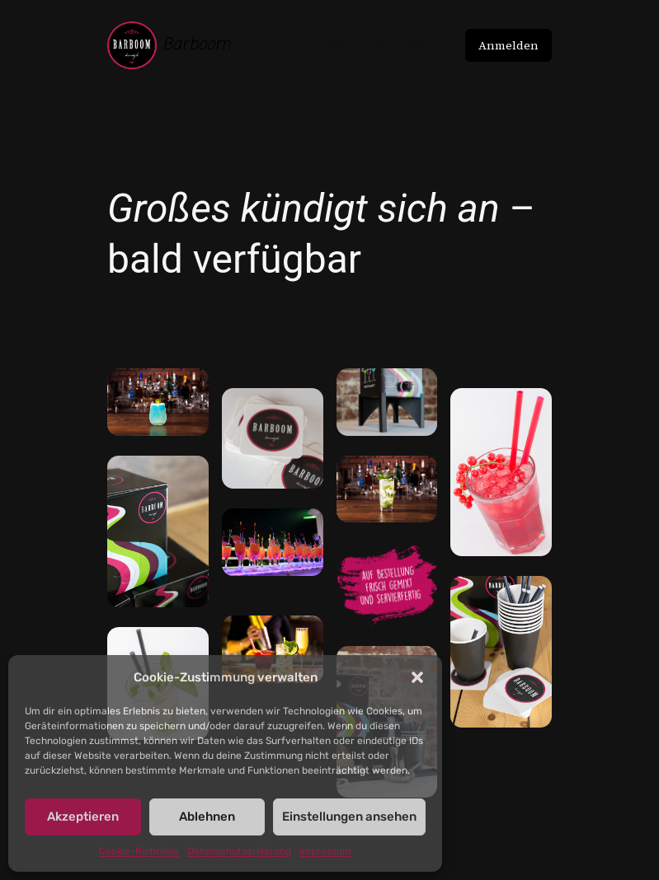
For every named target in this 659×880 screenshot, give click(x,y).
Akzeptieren (83, 816)
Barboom (196, 45)
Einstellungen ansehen (349, 816)
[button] (417, 677)
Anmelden (508, 45)
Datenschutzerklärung (239, 851)
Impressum (325, 851)
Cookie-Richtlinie (139, 851)
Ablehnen (207, 816)
